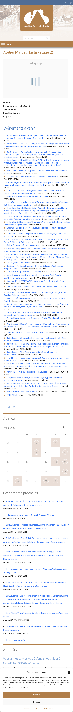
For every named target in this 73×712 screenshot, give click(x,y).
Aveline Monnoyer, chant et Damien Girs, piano (27, 196)
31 (46, 481)
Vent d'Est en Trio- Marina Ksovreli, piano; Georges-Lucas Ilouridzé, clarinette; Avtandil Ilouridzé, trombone (35, 217)
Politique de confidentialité (44, 708)
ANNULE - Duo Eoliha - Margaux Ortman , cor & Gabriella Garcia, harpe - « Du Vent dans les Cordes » (34, 192)
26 (65, 471)
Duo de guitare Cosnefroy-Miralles (21, 391)
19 (65, 462)
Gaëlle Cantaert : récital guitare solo (22, 245)
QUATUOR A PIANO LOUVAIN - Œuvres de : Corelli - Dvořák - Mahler (36, 280)
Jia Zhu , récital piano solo (18, 262)
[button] (69, 672)
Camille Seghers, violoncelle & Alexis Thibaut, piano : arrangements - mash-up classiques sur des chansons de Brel (36, 183)
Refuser (36, 702)
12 (65, 452)
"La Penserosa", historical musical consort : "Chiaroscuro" (32, 176)
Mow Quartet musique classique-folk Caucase (26, 371)
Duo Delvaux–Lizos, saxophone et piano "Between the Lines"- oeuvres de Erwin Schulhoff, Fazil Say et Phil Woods (36, 305)
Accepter (36, 694)
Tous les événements (15, 639)
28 (17, 481)
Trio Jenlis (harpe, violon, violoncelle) (23, 271)
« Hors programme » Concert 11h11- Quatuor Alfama (30, 514)
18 (55, 462)
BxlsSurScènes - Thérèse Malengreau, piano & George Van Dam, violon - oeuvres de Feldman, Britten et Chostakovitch (36, 145)
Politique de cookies (26, 708)
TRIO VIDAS (11, 395)
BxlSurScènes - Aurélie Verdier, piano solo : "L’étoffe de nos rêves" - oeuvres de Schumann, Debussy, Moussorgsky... (35, 136)
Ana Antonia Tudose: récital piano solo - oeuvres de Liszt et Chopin (36, 286)
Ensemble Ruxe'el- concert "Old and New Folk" (27, 332)
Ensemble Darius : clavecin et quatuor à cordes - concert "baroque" (36, 227)
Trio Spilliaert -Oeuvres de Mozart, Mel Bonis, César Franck (32, 318)
